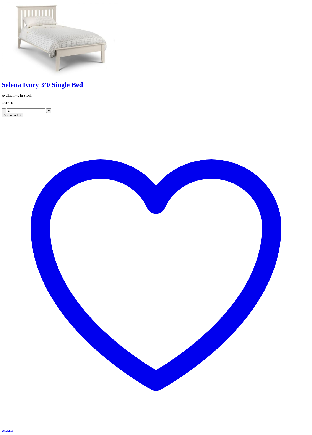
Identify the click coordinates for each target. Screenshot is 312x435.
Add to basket (12, 115)
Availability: (10, 95)
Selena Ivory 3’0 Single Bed (42, 85)
